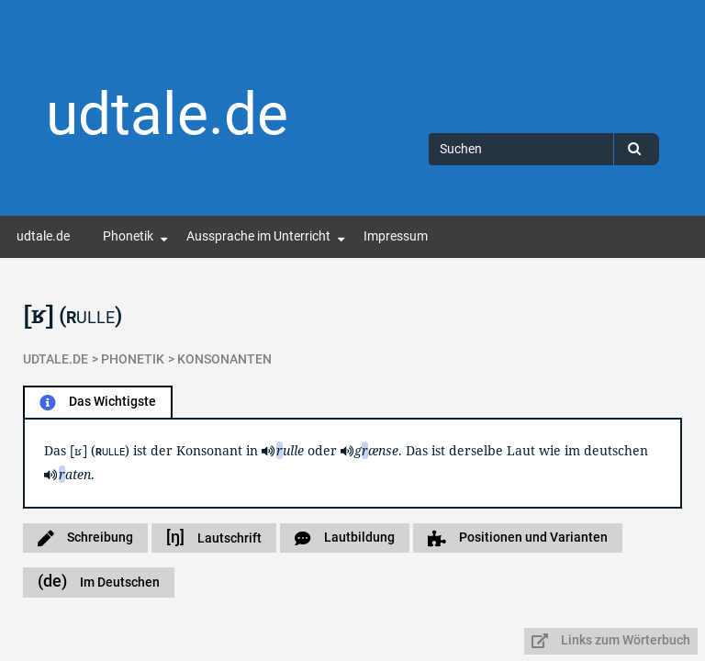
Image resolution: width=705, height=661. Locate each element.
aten (75, 474)
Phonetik (128, 236)
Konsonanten (224, 359)
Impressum (396, 236)
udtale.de (167, 114)
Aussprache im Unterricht (258, 236)
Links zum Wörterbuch (611, 640)
